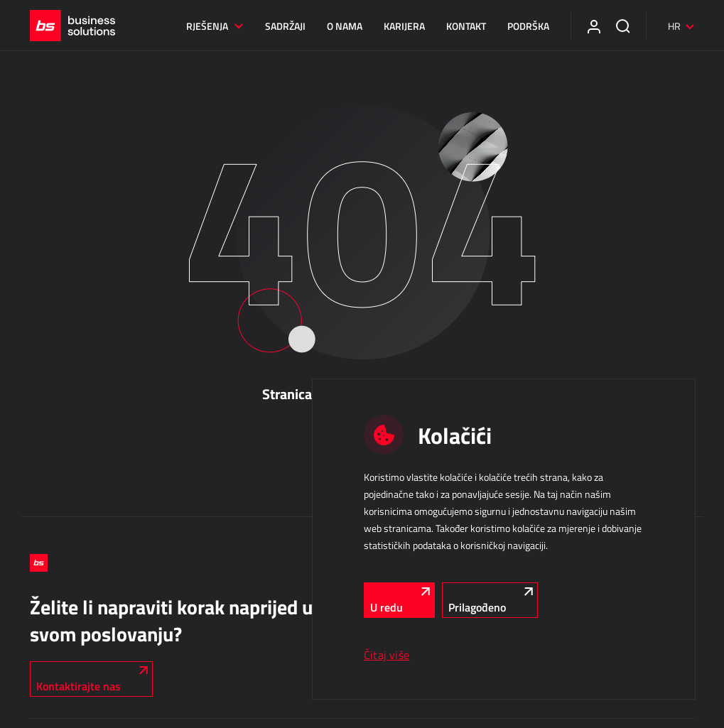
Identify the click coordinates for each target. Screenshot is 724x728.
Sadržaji (285, 26)
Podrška (528, 26)
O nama (344, 26)
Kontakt (466, 26)
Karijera (404, 26)
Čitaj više (386, 655)
